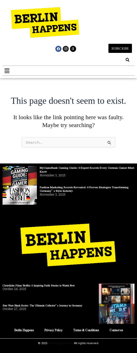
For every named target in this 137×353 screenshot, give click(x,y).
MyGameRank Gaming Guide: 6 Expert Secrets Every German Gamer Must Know (87, 169)
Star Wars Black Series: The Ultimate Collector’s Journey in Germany (42, 305)
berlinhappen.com (60, 343)
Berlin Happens (24, 330)
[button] (7, 70)
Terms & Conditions (86, 330)
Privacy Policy (53, 330)
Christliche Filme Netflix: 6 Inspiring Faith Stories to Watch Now (39, 285)
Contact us (116, 330)
